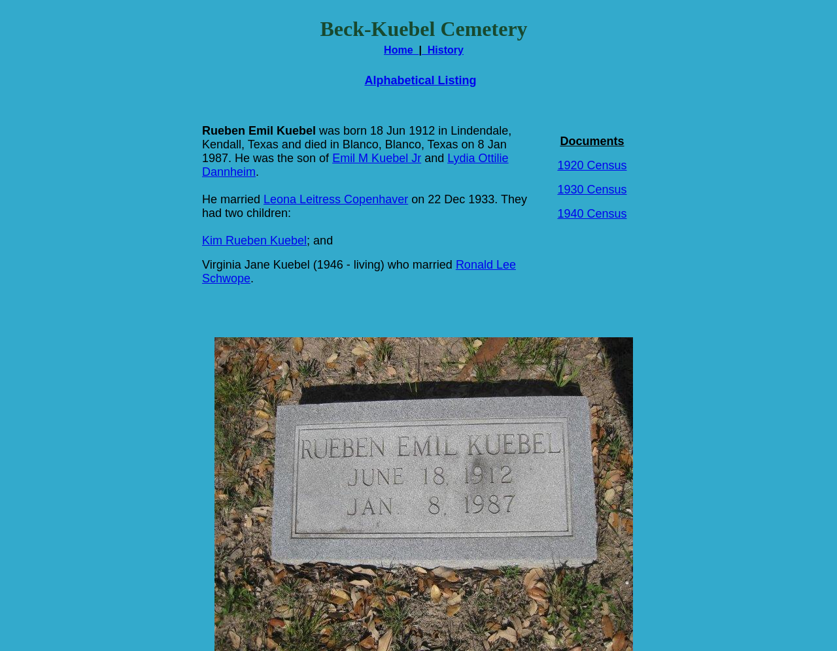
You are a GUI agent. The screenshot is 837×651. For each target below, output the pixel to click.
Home (401, 50)
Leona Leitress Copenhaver (336, 199)
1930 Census (591, 189)
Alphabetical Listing (420, 80)
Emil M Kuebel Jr (376, 158)
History (443, 50)
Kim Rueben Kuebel (254, 240)
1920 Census (591, 165)
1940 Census (591, 213)
